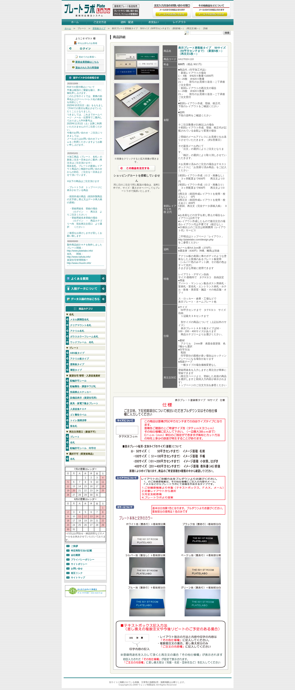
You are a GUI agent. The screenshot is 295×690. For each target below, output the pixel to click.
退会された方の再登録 (87, 67)
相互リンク (77, 573)
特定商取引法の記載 (81, 550)
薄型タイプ (76, 370)
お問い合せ (77, 568)
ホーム (68, 28)
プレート (74, 437)
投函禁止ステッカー (80, 392)
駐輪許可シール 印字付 (83, 448)
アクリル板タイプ (79, 358)
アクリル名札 (77, 331)
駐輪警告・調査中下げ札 (83, 386)
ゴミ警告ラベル (78, 414)
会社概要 (75, 555)
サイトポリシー (79, 564)
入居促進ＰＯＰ (78, 409)
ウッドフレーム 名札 (82, 342)
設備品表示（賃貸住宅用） (84, 397)
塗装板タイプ (99, 28)
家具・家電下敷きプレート (84, 403)
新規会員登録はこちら (87, 62)
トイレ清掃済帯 (78, 420)
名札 (72, 442)
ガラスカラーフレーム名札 (84, 336)
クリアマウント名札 (80, 325)
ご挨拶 (74, 546)
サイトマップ (78, 577)
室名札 (73, 426)
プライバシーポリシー (82, 559)
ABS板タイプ (77, 353)
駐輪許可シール (78, 380)
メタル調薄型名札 (79, 319)
